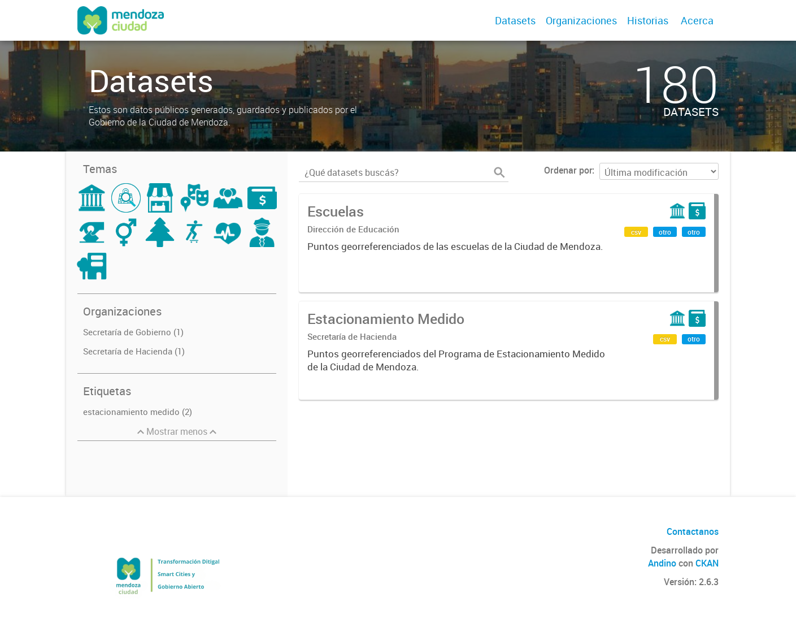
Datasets (515, 20)
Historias (647, 20)
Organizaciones (581, 20)
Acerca (697, 20)
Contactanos (693, 531)
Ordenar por (568, 170)
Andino (662, 563)
